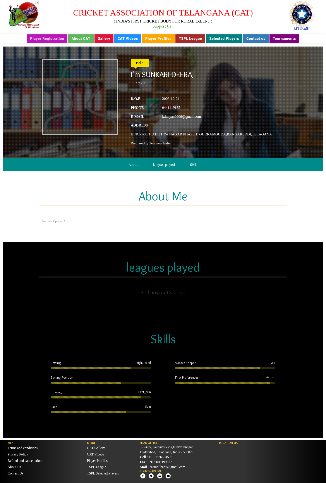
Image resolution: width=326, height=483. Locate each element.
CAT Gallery (96, 448)
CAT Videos (128, 38)
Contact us (255, 38)
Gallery (104, 38)
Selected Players (224, 38)
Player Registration (47, 38)
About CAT (81, 38)
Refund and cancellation (25, 460)
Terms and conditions (23, 448)
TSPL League (190, 38)
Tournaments (284, 38)
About (133, 164)
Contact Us (15, 473)
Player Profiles (158, 38)
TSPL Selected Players (103, 473)
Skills (193, 164)
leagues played (164, 164)
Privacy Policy (18, 454)
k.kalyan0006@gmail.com (181, 116)
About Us (14, 467)
